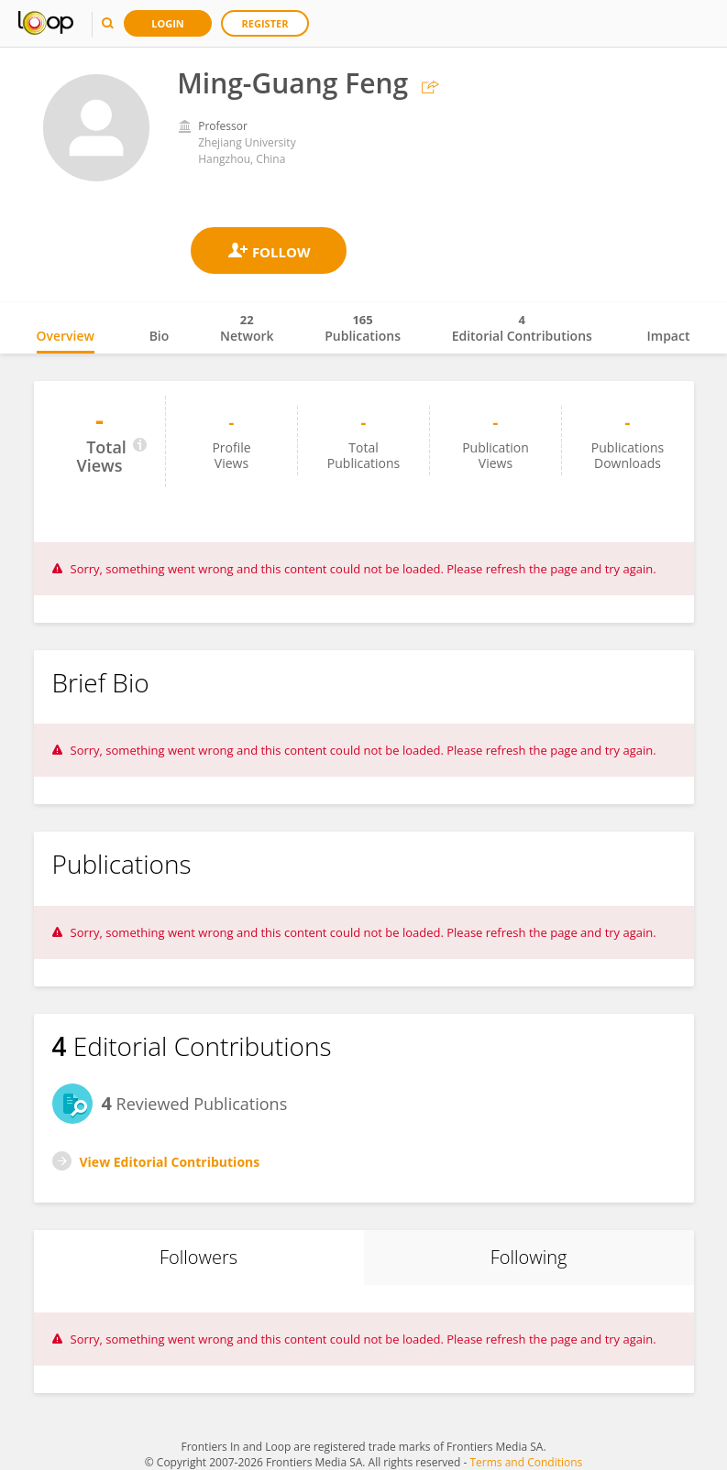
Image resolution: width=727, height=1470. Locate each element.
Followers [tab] (198, 1257)
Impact (668, 335)
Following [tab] (528, 1257)
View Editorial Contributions (170, 1162)
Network (247, 327)
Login (167, 23)
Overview (65, 335)
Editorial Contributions (522, 327)
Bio (159, 335)
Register (265, 23)
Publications (363, 327)
